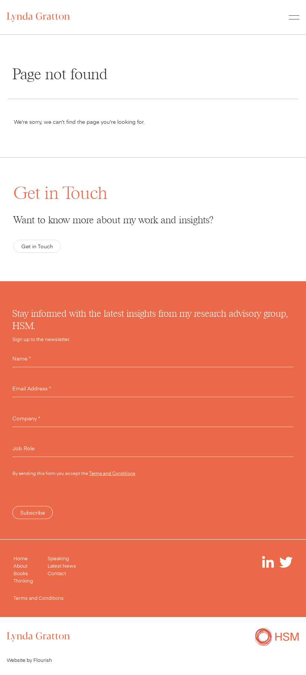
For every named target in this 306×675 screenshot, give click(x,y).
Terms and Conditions (112, 473)
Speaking (58, 558)
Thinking (23, 580)
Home (20, 558)
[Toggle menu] (294, 17)
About (20, 565)
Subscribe (32, 512)
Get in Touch (37, 246)
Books (20, 573)
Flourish (42, 660)
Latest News (62, 565)
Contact (57, 573)
